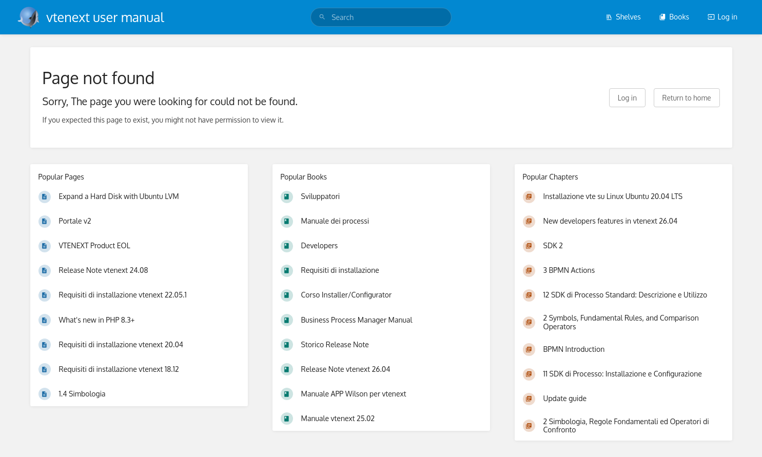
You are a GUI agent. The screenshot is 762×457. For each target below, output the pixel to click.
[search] (381, 17)
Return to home (686, 97)
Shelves (623, 16)
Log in (722, 16)
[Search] (322, 17)
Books (674, 16)
